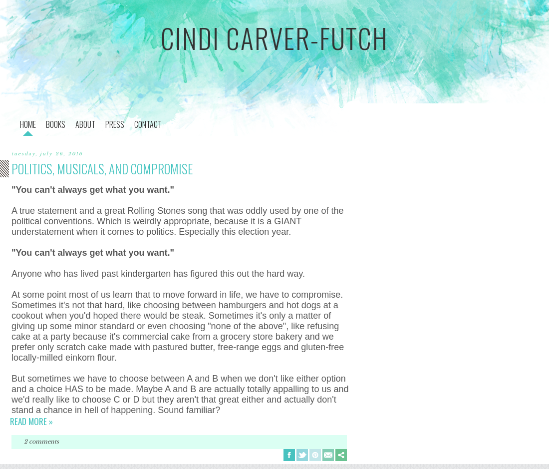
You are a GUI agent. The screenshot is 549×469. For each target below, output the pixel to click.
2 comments (41, 441)
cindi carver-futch (274, 38)
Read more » (31, 421)
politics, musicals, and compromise (102, 168)
